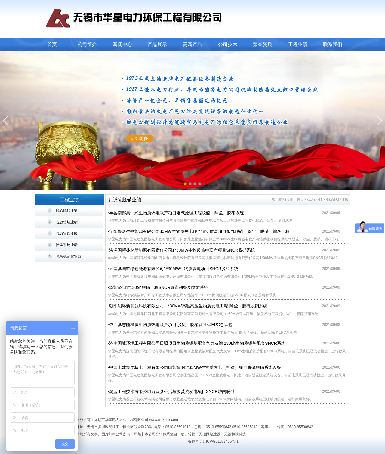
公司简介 (87, 44)
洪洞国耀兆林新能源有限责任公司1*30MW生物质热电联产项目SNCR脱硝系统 (182, 250)
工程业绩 (297, 44)
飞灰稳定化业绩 (68, 256)
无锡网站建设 (209, 434)
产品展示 (157, 44)
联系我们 (332, 44)
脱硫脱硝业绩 (67, 210)
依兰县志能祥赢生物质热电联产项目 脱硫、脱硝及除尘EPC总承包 (171, 324)
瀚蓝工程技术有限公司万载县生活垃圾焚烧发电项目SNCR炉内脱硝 (172, 391)
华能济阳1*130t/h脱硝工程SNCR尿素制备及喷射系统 (158, 287)
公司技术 (227, 44)
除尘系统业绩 (67, 245)
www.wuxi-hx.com (163, 420)
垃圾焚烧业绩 (67, 222)
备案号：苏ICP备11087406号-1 (213, 441)
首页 (52, 44)
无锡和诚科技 (235, 434)
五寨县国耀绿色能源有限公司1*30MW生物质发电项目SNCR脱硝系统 (173, 268)
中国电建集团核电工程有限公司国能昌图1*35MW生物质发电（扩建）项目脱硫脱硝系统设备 (195, 367)
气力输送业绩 (67, 233)
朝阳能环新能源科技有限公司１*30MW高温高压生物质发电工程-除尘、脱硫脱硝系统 (188, 306)
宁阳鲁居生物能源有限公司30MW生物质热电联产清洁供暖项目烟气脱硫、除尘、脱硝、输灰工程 (199, 231)
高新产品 (192, 44)
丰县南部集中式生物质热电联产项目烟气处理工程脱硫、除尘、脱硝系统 (176, 212)
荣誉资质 (262, 44)
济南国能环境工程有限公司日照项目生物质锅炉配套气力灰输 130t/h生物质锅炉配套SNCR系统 (197, 343)
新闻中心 (122, 44)
